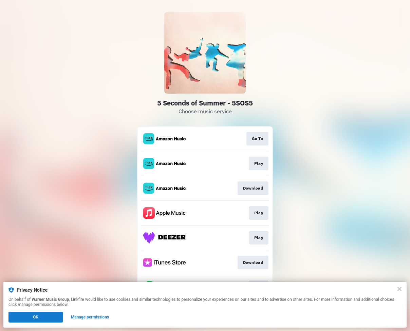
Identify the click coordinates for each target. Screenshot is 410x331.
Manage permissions (90, 317)
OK (35, 317)
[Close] (399, 289)
